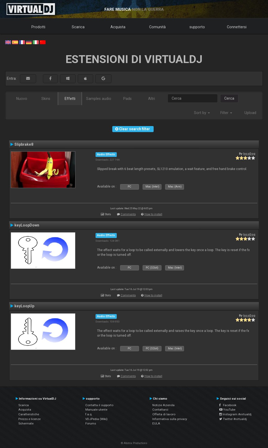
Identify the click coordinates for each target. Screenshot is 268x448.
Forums (90, 423)
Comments (128, 214)
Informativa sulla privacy (169, 419)
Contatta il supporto (99, 405)
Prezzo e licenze (29, 419)
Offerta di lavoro (163, 414)
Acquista (117, 27)
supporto (197, 27)
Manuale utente (96, 409)
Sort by (202, 113)
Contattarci (160, 409)
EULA (156, 423)
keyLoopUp (24, 306)
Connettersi (237, 27)
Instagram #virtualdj (235, 414)
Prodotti (38, 27)
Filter (226, 113)
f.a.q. (88, 414)
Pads (127, 99)
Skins (45, 99)
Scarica (78, 27)
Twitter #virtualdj (233, 419)
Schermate (26, 423)
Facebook (227, 405)
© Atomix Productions (134, 443)
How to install (153, 214)
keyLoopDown (26, 225)
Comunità (157, 27)
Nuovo (21, 99)
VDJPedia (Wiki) (96, 419)
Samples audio (98, 99)
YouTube (227, 409)
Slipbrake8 (23, 144)
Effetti (70, 99)
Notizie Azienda (163, 405)
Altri (151, 99)
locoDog (249, 153)
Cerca (229, 98)
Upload (250, 113)
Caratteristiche (28, 414)
